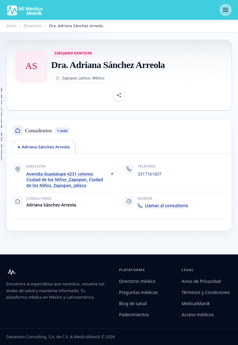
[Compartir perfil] (119, 95)
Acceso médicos (198, 314)
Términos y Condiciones (206, 292)
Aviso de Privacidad (201, 281)
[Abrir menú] (225, 10)
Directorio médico (137, 281)
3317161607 (149, 174)
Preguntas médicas (138, 292)
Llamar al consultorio (163, 205)
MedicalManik (196, 303)
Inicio (11, 25)
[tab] (44, 146)
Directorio (33, 25)
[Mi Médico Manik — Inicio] (11, 272)
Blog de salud (133, 303)
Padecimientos (134, 314)
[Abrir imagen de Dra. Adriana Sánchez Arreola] (31, 66)
